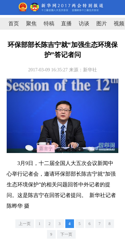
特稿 (49, 23)
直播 (66, 23)
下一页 (66, 234)
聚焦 (31, 23)
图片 (101, 23)
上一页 (25, 223)
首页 (13, 23)
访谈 (84, 23)
